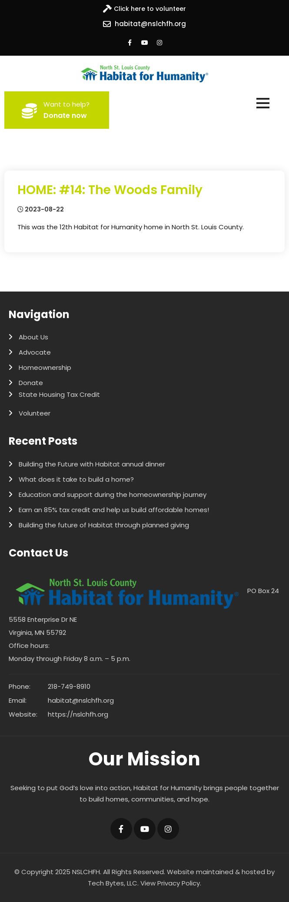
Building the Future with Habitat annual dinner (92, 464)
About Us (33, 337)
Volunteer (34, 413)
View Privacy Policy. (170, 883)
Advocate (35, 352)
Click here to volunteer (150, 8)
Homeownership (45, 367)
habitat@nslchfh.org (150, 23)
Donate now (65, 116)
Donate (31, 382)
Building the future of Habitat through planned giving (104, 525)
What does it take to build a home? (76, 479)
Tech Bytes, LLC (112, 883)
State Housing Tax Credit (59, 394)
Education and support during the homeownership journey (112, 494)
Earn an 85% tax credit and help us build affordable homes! (114, 509)
